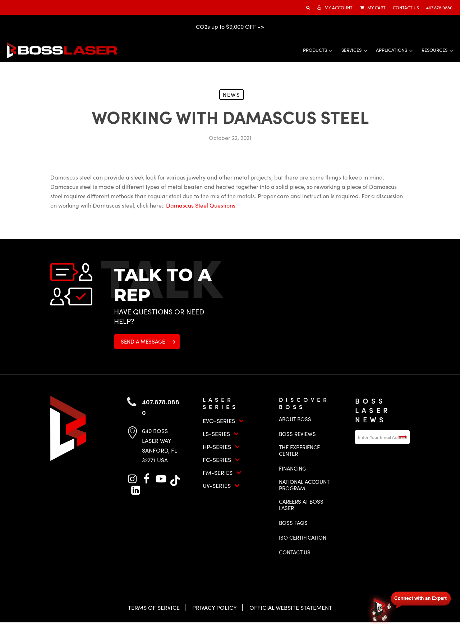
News (231, 94)
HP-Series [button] (221, 446)
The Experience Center (299, 450)
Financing (292, 468)
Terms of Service (154, 607)
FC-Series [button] (221, 459)
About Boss (295, 419)
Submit (402, 437)
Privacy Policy (214, 607)
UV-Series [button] (221, 485)
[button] (147, 341)
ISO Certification (302, 537)
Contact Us (294, 552)
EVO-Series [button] (223, 421)
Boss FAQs (293, 522)
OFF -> (254, 26)
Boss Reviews (297, 434)
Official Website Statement (290, 607)
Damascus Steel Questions (200, 205)
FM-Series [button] (222, 472)
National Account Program (304, 484)
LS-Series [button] (221, 433)
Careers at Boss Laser (301, 504)
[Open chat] (410, 606)
